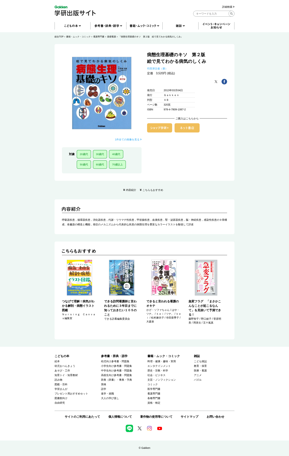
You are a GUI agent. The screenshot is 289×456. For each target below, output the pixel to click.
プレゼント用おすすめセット (71, 393)
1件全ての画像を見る (128, 139)
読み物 (58, 379)
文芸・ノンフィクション (161, 379)
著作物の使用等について (156, 416)
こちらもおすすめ (152, 189)
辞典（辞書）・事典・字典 (116, 379)
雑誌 (197, 356)
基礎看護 (111, 36)
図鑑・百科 (61, 384)
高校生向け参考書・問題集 (116, 375)
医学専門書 (153, 389)
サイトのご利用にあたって (82, 416)
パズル (198, 379)
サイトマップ (189, 416)
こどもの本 (62, 356)
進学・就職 (107, 393)
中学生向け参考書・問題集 (116, 370)
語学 (103, 389)
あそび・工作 (62, 370)
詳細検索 (228, 7)
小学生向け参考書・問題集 (116, 366)
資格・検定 (153, 402)
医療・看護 (200, 370)
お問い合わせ (215, 416)
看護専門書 (98, 36)
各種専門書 (153, 398)
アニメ (198, 375)
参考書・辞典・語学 (114, 356)
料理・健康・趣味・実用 (161, 361)
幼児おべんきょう (65, 366)
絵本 (57, 361)
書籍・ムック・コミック (78, 36)
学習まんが (61, 389)
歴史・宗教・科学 (157, 370)
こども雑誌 (200, 361)
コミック (152, 384)
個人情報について (120, 416)
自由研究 (60, 402)
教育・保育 (200, 366)
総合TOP (59, 36)
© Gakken (144, 447)
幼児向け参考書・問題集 (115, 361)
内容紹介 (131, 189)
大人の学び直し (110, 398)
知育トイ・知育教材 (66, 375)
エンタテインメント (159, 366)
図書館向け (61, 398)
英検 (103, 384)
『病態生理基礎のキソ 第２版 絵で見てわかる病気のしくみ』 (151, 36)
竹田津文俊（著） (157, 68)
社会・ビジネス (156, 375)
